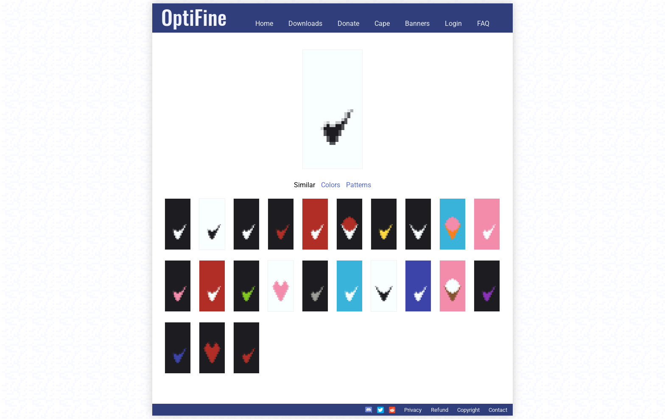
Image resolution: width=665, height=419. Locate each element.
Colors (330, 185)
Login (453, 23)
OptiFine (193, 17)
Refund (439, 410)
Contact (498, 410)
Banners (417, 23)
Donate (348, 23)
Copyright (468, 410)
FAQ (483, 23)
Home (264, 23)
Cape (382, 23)
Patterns (358, 185)
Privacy (413, 410)
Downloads (305, 23)
